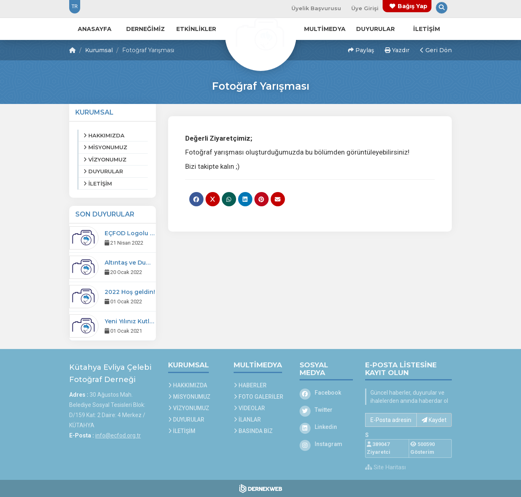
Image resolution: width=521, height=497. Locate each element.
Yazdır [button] (397, 50)
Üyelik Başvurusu (316, 8)
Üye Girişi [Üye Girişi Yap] (365, 8)
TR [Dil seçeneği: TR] (75, 6)
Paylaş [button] (361, 50)
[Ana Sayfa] (260, 34)
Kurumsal (99, 50)
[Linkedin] (326, 427)
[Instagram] (326, 444)
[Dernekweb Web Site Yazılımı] (260, 488)
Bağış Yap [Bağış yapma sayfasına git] (412, 6)
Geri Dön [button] (436, 50)
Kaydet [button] (434, 420)
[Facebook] (326, 393)
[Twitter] (326, 410)
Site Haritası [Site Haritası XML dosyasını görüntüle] (385, 467)
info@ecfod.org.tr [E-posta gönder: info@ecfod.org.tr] (118, 435)
